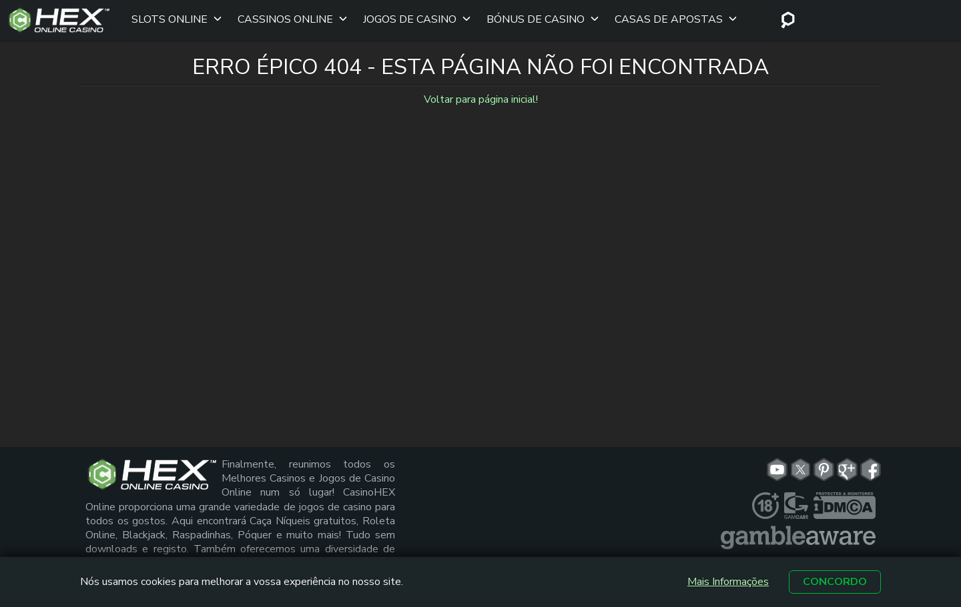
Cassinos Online (282, 16)
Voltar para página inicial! (481, 93)
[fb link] (870, 463)
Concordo (835, 581)
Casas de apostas (665, 16)
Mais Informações (728, 582)
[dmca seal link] (845, 499)
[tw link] (800, 463)
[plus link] (765, 499)
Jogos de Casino (406, 16)
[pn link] (824, 463)
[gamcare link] (796, 499)
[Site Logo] (59, 16)
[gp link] (847, 463)
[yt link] (777, 463)
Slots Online (166, 16)
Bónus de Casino (532, 16)
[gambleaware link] (798, 531)
